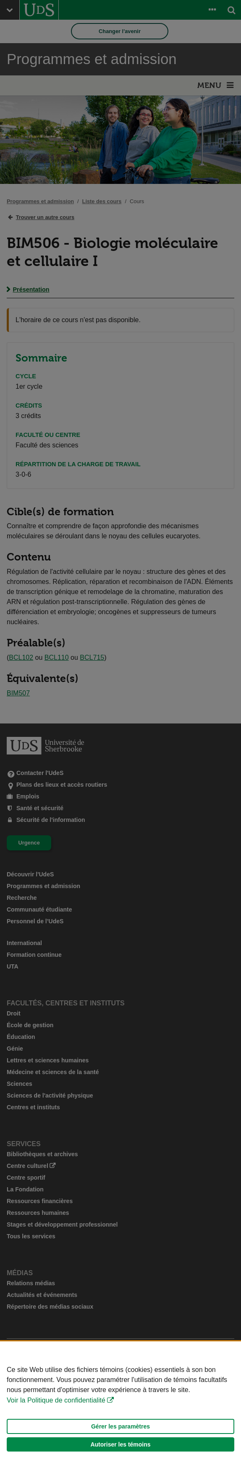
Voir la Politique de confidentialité (56, 1400)
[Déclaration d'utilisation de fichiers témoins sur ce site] (120, 1408)
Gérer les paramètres (120, 1426)
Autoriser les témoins (120, 1444)
